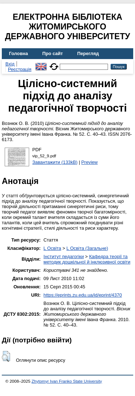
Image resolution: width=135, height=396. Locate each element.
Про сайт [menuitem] (52, 53)
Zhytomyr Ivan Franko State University (67, 381)
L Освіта (52, 248)
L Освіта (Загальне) (87, 248)
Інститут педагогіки (64, 256)
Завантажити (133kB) (55, 162)
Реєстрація (19, 69)
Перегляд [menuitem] (88, 53)
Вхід (9, 64)
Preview (89, 162)
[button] (6, 356)
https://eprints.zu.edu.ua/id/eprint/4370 (83, 295)
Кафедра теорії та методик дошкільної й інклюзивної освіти (87, 259)
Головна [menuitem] (18, 53)
